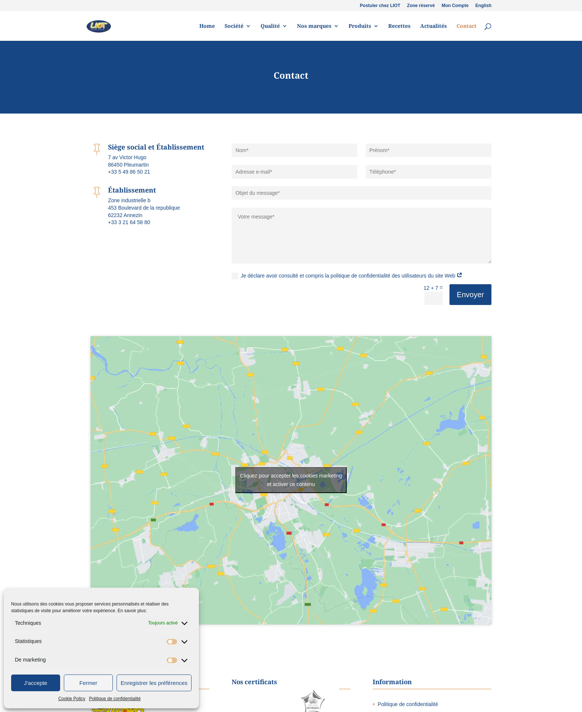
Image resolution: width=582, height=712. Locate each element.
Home (207, 26)
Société (234, 26)
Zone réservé (421, 5)
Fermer (88, 683)
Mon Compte (455, 5)
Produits (360, 26)
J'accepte (36, 683)
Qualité (270, 26)
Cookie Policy (71, 698)
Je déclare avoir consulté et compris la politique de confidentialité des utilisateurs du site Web (347, 276)
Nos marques (314, 26)
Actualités (433, 26)
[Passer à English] (483, 7)
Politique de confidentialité (115, 698)
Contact (467, 26)
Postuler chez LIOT (380, 5)
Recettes (399, 26)
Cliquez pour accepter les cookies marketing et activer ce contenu (291, 480)
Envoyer (470, 295)
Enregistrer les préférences (154, 683)
